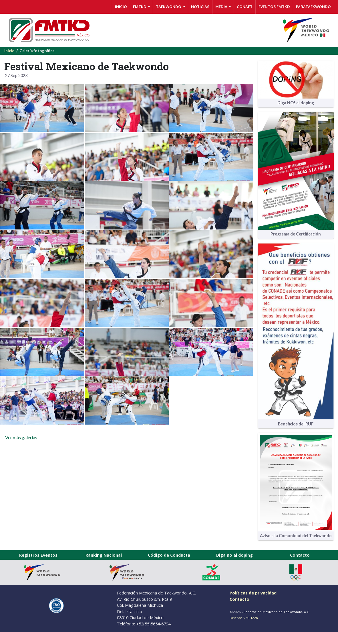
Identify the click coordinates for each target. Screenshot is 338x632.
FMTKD (140, 6)
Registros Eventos (38, 555)
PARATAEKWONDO (313, 6)
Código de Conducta (169, 555)
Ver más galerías (20, 437)
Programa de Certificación (296, 233)
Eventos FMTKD (274, 6)
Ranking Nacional (104, 555)
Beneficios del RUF (295, 423)
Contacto (300, 555)
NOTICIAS (200, 6)
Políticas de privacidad (253, 593)
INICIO (121, 6)
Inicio (9, 50)
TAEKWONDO (169, 6)
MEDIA (221, 6)
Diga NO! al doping (295, 102)
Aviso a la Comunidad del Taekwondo (296, 535)
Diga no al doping (234, 555)
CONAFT (244, 6)
